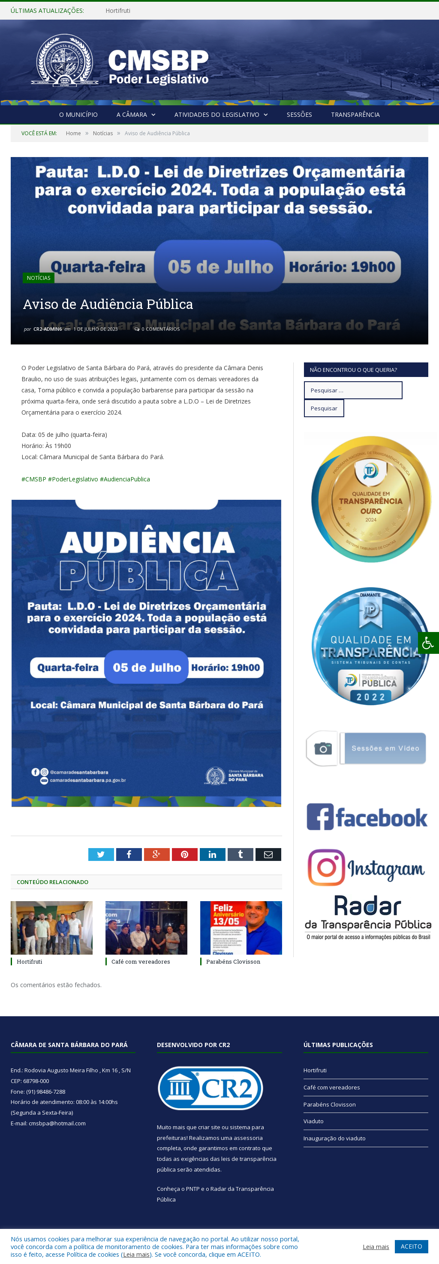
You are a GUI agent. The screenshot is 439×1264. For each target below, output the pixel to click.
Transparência (355, 114)
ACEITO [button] (411, 1246)
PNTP (193, 1189)
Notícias (38, 278)
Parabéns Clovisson (233, 961)
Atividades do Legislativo (216, 114)
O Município (78, 114)
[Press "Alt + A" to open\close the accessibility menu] (428, 643)
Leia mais (136, 1254)
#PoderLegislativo (73, 479)
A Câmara (132, 114)
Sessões (299, 114)
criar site (209, 1127)
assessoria (248, 1138)
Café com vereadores (140, 961)
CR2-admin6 (47, 329)
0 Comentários (157, 329)
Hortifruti (117, 11)
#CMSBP (33, 479)
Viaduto (314, 1121)
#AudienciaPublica (125, 479)
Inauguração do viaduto (335, 1138)
